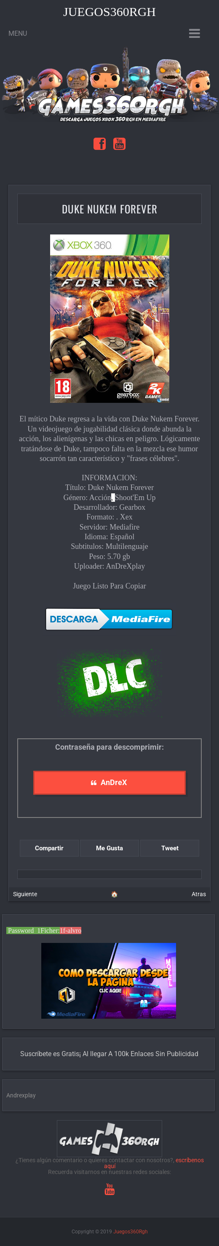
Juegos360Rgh (109, 12)
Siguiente (25, 894)
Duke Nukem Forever (110, 208)
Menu (17, 33)
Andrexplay (21, 1095)
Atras (199, 894)
